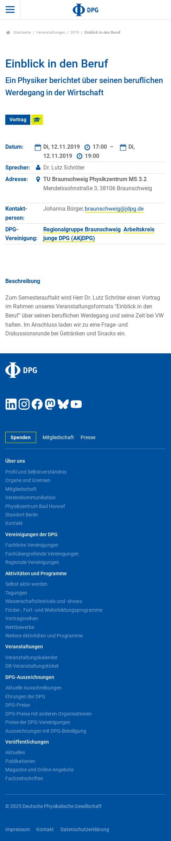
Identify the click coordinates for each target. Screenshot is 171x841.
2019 (74, 32)
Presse (88, 438)
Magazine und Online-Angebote (39, 769)
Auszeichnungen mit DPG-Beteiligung (45, 731)
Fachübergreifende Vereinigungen (42, 554)
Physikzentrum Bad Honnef (35, 506)
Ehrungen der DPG (25, 696)
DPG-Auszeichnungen (29, 677)
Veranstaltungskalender (31, 657)
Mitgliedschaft (58, 438)
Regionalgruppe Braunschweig (82, 229)
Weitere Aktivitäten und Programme (44, 635)
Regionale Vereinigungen (32, 562)
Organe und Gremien (27, 480)
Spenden (21, 438)
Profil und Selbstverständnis (35, 472)
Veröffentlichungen (27, 742)
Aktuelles (15, 752)
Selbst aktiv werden (26, 584)
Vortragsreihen (21, 618)
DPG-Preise (17, 705)
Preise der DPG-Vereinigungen (37, 722)
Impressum (17, 830)
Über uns (15, 461)
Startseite (18, 32)
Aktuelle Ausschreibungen (33, 688)
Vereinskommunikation (30, 497)
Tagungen (16, 593)
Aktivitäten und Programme (36, 574)
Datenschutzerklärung (85, 830)
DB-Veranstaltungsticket (32, 666)
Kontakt (14, 523)
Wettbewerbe (19, 627)
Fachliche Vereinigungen (31, 545)
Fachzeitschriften (24, 778)
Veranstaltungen (50, 32)
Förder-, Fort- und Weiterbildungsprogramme (53, 610)
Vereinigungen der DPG (31, 535)
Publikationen (20, 761)
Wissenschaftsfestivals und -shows (43, 601)
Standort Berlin (21, 515)
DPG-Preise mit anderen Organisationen (48, 714)
